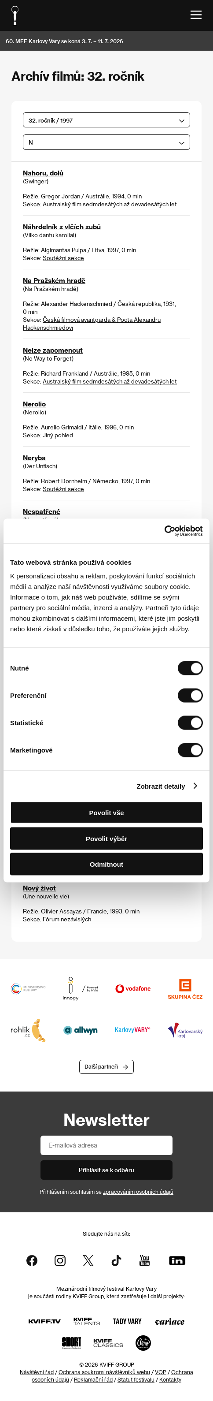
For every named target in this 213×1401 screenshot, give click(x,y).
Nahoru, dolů (43, 173)
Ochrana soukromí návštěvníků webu (104, 1372)
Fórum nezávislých (67, 919)
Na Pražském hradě (54, 280)
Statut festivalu (136, 1379)
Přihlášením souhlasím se (106, 1192)
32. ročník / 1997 (51, 120)
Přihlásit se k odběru (106, 1169)
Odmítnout (106, 864)
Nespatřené (41, 511)
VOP (160, 1372)
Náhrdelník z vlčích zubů (62, 227)
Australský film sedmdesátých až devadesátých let (110, 204)
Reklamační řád (93, 1379)
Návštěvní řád (37, 1372)
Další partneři (101, 1066)
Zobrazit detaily (161, 786)
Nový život (39, 888)
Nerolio (34, 404)
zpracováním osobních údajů (138, 1192)
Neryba (34, 458)
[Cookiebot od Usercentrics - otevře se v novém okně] (164, 531)
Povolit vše (106, 812)
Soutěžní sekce (63, 257)
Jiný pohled (58, 435)
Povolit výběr (106, 838)
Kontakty (170, 1379)
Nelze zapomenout (53, 350)
